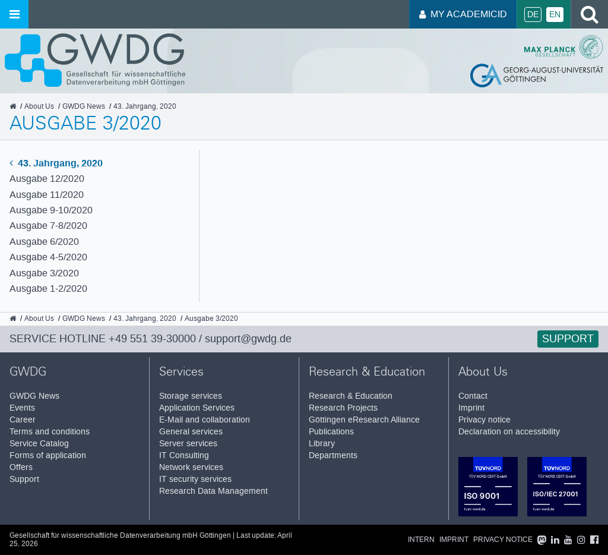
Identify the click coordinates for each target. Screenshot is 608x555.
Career (23, 419)
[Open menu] (14, 14)
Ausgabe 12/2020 (47, 179)
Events (22, 407)
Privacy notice (484, 419)
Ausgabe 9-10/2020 (51, 210)
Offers (21, 467)
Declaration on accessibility (509, 431)
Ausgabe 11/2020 (47, 195)
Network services (191, 467)
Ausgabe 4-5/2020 (48, 257)
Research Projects (343, 407)
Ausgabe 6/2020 (44, 241)
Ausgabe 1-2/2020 (48, 288)
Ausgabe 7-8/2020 (48, 225)
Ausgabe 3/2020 (44, 273)
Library (322, 443)
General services (191, 431)
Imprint (471, 407)
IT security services (195, 479)
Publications (331, 431)
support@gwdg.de (248, 339)
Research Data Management (213, 491)
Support (568, 339)
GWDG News (34, 396)
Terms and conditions (50, 431)
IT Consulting (184, 455)
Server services (188, 443)
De (533, 14)
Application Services (197, 407)
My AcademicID (463, 14)
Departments (333, 455)
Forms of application (48, 455)
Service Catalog (39, 443)
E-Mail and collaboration (204, 419)
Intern (421, 540)
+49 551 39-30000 (152, 339)
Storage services (190, 396)
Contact (472, 396)
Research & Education (350, 396)
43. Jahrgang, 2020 (56, 163)
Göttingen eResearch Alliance (364, 419)
